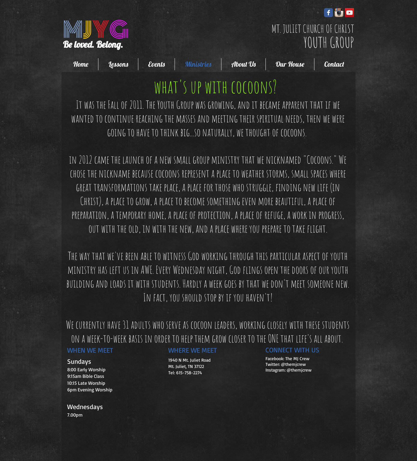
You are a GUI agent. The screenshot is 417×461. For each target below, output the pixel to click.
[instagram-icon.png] (339, 12)
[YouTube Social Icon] (349, 12)
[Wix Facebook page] (328, 12)
